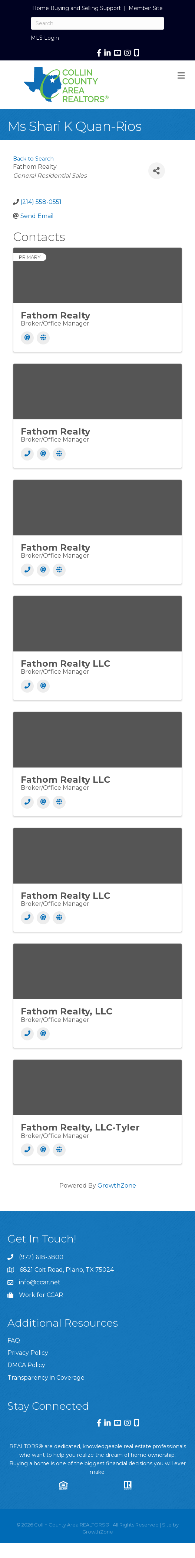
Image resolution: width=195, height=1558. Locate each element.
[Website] (43, 337)
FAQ (13, 1340)
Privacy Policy (27, 1352)
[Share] (156, 170)
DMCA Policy (26, 1365)
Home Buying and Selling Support (76, 8)
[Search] (97, 23)
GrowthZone (117, 1185)
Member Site (146, 8)
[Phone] (27, 454)
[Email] (27, 337)
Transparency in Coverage (46, 1377)
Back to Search (33, 158)
